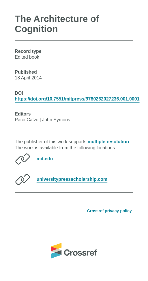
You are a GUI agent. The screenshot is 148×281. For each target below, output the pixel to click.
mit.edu (45, 158)
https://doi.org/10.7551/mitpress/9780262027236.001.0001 (77, 98)
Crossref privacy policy (109, 211)
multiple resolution (108, 141)
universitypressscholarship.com (72, 179)
